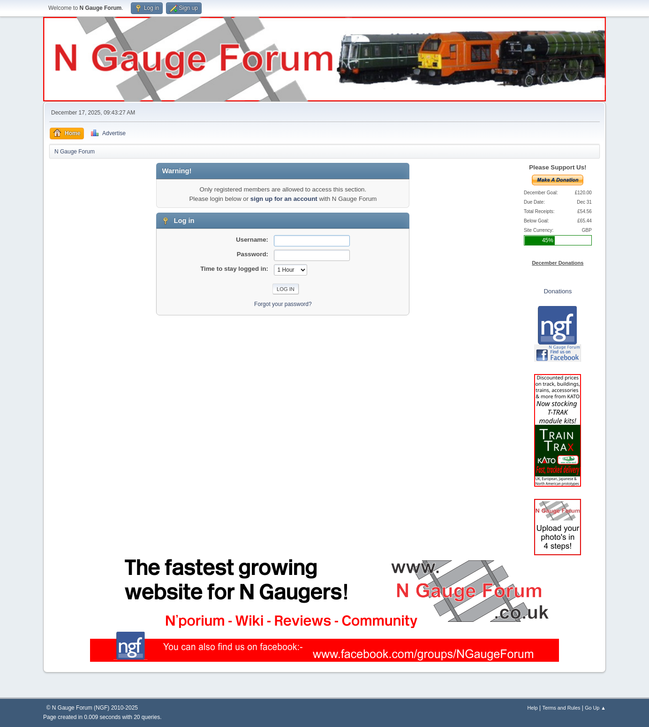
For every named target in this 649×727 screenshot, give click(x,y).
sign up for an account (283, 198)
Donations (557, 291)
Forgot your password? (283, 304)
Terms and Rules (562, 708)
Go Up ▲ (595, 708)
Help (533, 708)
